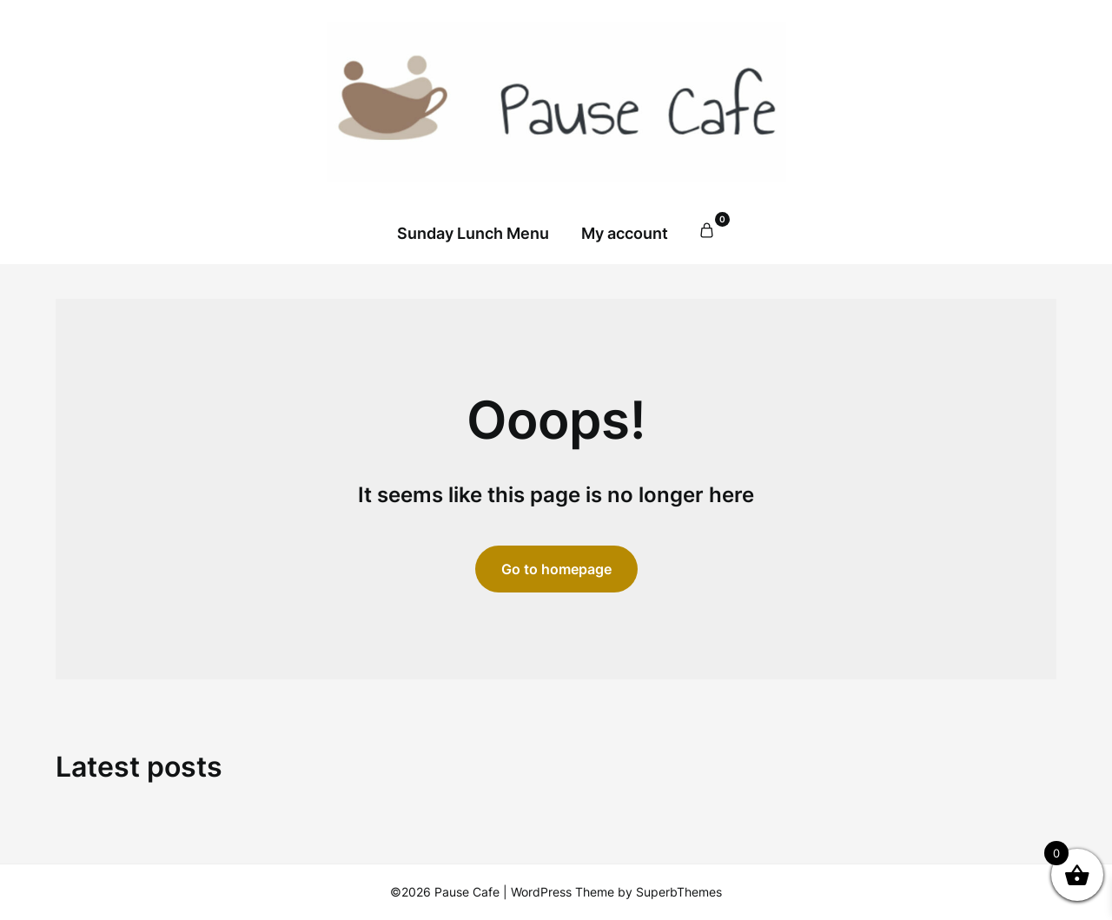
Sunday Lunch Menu (473, 233)
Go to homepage (556, 569)
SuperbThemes (679, 891)
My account (624, 233)
